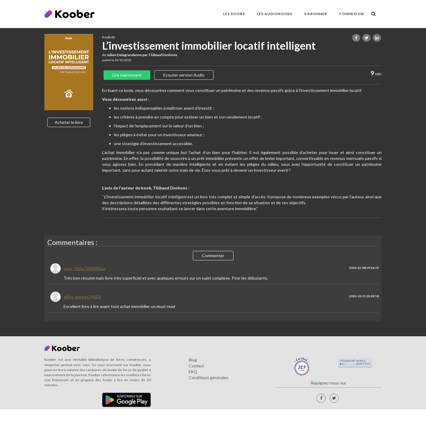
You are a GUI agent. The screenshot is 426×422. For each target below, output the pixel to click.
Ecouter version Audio (183, 74)
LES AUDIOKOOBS (274, 14)
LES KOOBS (234, 14)
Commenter (213, 255)
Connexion (351, 14)
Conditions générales (208, 377)
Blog (193, 359)
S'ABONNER (315, 14)
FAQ (193, 371)
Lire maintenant (126, 74)
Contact (196, 365)
